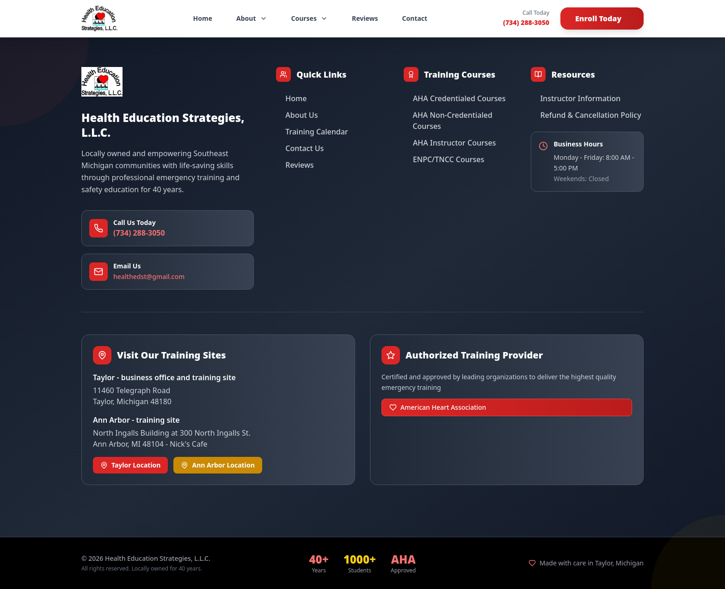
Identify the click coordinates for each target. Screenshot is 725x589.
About (251, 18)
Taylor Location (130, 465)
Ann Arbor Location (217, 465)
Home (202, 18)
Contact (415, 18)
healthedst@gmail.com (148, 276)
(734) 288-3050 (526, 22)
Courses (309, 18)
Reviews (365, 18)
